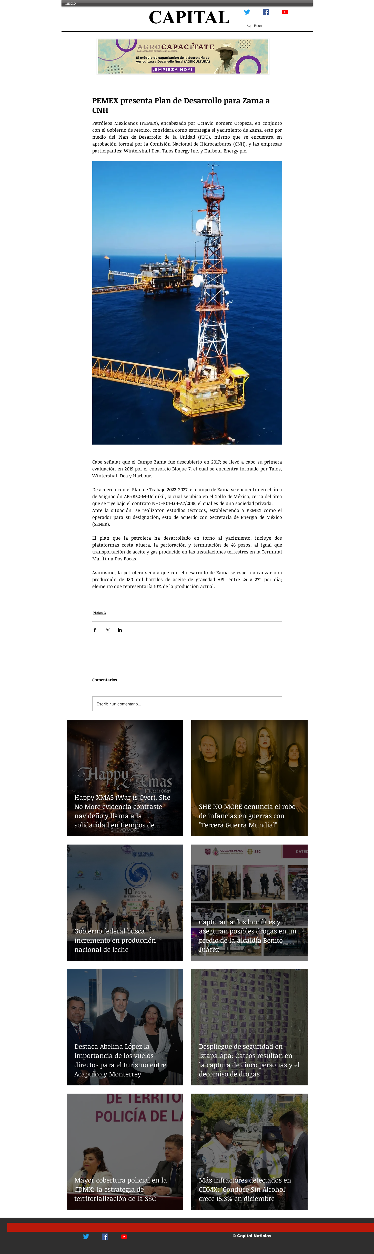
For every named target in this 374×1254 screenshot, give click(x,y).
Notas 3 (99, 612)
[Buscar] (278, 25)
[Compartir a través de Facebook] (94, 630)
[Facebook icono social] (266, 12)
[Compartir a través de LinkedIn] (119, 630)
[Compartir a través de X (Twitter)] (107, 630)
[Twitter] (247, 12)
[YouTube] (285, 12)
